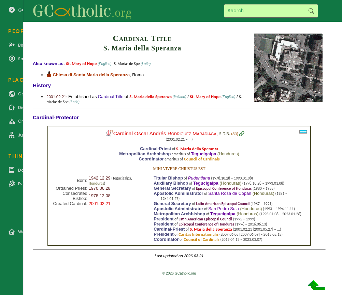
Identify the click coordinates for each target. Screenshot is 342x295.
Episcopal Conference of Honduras (224, 188)
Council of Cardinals (202, 158)
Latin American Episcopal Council (223, 203)
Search (311, 11)
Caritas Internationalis (198, 234)
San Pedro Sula (223, 208)
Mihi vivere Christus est (179, 169)
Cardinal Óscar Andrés (164, 133)
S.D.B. (224, 134)
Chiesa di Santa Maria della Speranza (91, 74)
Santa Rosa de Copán (229, 193)
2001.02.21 (100, 203)
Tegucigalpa (203, 153)
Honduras (228, 153)
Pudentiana (199, 178)
